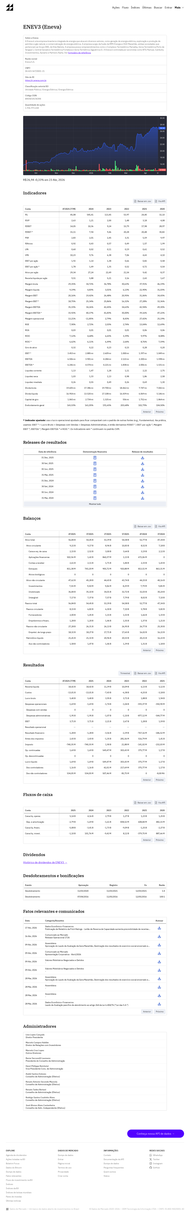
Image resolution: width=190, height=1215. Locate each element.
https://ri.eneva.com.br (35, 80)
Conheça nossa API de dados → (156, 1133)
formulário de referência (79, 52)
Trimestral (125, 673)
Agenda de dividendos (16, 1155)
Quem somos (110, 1171)
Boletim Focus (12, 1163)
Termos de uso (65, 1167)
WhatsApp (158, 1155)
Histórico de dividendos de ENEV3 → (45, 862)
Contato (107, 1155)
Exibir (95, 457)
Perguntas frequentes (114, 1167)
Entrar (168, 7)
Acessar (159, 927)
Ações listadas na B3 (15, 1159)
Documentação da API (114, 1159)
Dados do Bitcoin (14, 1167)
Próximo (160, 411)
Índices (135, 7)
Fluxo (125, 7)
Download (142, 457)
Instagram (158, 1163)
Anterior (147, 411)
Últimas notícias (13, 1200)
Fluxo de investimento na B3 (19, 1180)
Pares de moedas (14, 1196)
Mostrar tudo (95, 504)
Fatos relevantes (13, 1176)
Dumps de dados (13, 1171)
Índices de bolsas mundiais (18, 1192)
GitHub (156, 1167)
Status (107, 1176)
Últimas (147, 7)
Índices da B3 (12, 1188)
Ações (116, 7)
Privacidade (63, 1171)
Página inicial (64, 1163)
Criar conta (63, 1176)
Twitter (156, 1159)
